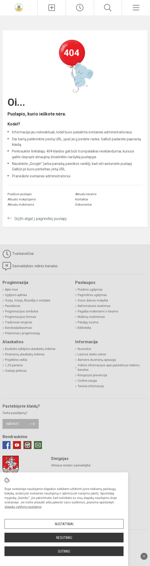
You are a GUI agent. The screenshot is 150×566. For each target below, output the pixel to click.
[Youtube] (17, 445)
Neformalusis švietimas (94, 306)
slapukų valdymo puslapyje (22, 507)
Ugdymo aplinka (16, 295)
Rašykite (12, 424)
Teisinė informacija (91, 386)
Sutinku (64, 551)
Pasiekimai (12, 306)
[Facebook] (6, 445)
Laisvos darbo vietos (92, 354)
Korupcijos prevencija (92, 375)
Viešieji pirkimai (15, 371)
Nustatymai (64, 524)
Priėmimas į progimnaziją (22, 333)
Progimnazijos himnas (20, 317)
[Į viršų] (144, 556)
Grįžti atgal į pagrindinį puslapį (40, 218)
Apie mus (11, 289)
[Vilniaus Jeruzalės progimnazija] (19, 7)
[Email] (38, 445)
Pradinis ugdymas (90, 289)
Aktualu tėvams (86, 194)
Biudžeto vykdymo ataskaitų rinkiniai (30, 349)
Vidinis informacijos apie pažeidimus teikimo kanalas (109, 368)
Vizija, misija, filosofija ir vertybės (27, 300)
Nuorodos (84, 349)
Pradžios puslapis (19, 194)
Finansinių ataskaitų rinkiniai (24, 354)
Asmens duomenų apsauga (97, 360)
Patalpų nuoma (88, 322)
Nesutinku (64, 538)
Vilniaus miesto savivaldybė (71, 465)
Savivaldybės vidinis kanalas (30, 266)
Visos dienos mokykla (93, 300)
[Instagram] (27, 445)
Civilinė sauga (87, 380)
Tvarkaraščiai (18, 254)
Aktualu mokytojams (21, 199)
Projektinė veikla (16, 360)
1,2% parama (14, 365)
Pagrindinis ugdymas (92, 295)
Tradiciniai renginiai (18, 322)
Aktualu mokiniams (20, 204)
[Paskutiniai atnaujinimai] (80, 7)
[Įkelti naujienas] (52, 7)
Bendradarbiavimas (18, 328)
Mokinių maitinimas (91, 317)
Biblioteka (84, 328)
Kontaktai (81, 199)
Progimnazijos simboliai (21, 311)
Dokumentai (83, 204)
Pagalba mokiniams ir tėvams (98, 311)
